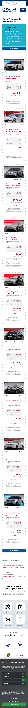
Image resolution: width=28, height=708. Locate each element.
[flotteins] (19, 655)
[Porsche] (8, 655)
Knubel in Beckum (18, 192)
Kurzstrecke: (12, 209)
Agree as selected (14, 704)
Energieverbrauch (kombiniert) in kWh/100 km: (13, 371)
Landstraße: (16, 210)
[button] (8, 52)
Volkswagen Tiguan (13, 571)
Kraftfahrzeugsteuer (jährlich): (13, 157)
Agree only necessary (14, 701)
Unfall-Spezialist (20, 620)
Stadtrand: (7, 210)
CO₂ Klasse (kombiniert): (9, 101)
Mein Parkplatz (8, 1)
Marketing (6, 683)
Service (7, 608)
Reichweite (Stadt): (12, 102)
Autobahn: (10, 210)
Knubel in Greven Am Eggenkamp (18, 300)
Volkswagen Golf (12, 565)
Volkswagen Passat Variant (7, 576)
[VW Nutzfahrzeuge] (19, 644)
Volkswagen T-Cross (6, 567)
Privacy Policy (14, 698)
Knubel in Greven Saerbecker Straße (18, 410)
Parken (14, 98)
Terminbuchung (20, 608)
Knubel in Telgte (18, 139)
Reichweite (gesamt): (12, 211)
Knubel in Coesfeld (18, 246)
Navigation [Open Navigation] (23, 9)
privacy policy (8, 694)
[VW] (8, 644)
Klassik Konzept (7, 620)
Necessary (6, 673)
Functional (6, 676)
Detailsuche (14, 48)
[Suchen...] (20, 2)
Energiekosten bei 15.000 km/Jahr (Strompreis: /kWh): (13, 104)
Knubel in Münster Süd (17, 85)
